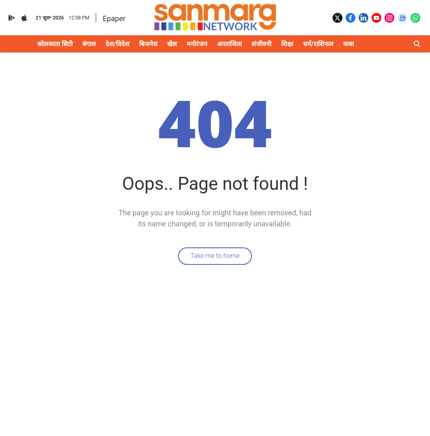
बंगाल (89, 44)
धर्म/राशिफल (318, 44)
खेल (172, 44)
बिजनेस (148, 44)
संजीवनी (261, 44)
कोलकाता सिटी (55, 44)
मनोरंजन (197, 44)
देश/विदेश (117, 44)
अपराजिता (229, 44)
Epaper (114, 18)
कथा (348, 44)
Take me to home (215, 256)
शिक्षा (287, 44)
